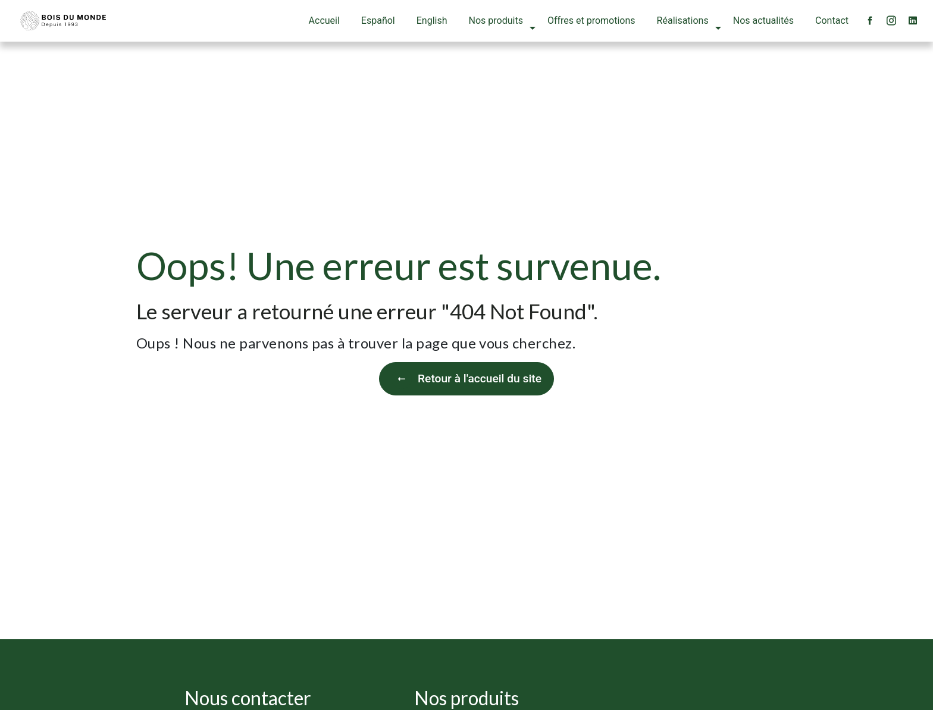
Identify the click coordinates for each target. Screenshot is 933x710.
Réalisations (683, 20)
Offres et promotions (591, 20)
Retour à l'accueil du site (466, 379)
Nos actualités (763, 20)
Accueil (324, 20)
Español (378, 20)
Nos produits (496, 20)
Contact (832, 20)
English (432, 20)
